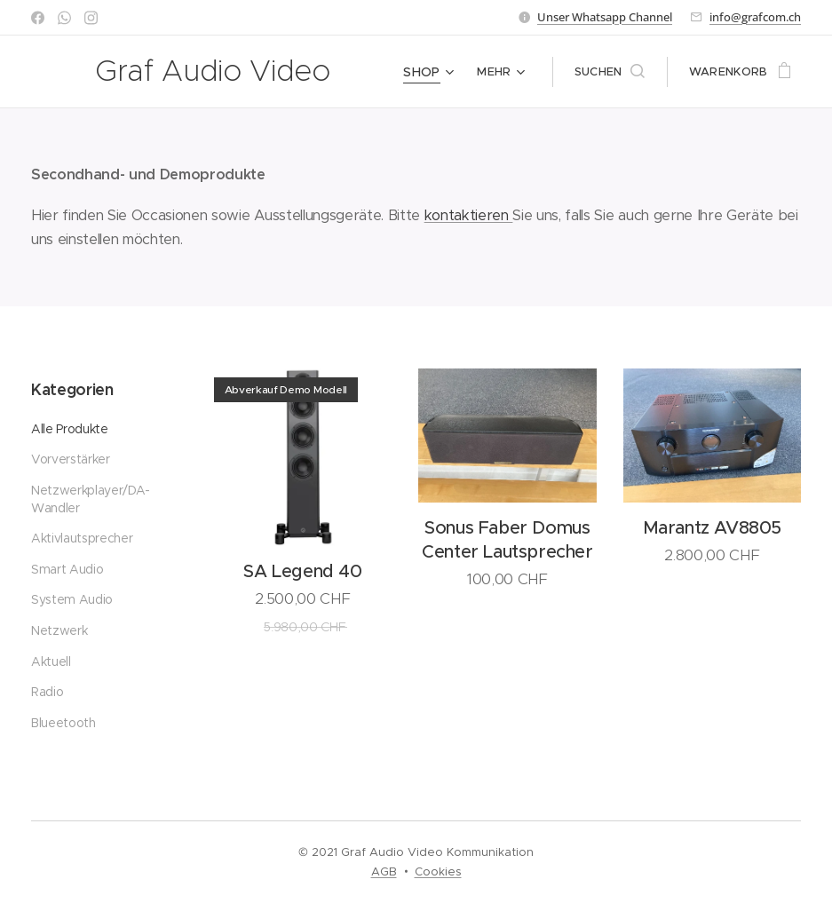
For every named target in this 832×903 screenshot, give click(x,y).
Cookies (438, 871)
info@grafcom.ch (755, 17)
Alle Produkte (69, 429)
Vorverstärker (70, 459)
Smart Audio (67, 569)
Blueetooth (63, 722)
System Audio (72, 599)
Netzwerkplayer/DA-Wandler (90, 499)
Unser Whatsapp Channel (604, 17)
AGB (384, 871)
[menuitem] (432, 72)
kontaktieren (468, 215)
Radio (47, 692)
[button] (609, 72)
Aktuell (51, 661)
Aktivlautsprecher (81, 538)
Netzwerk (59, 630)
